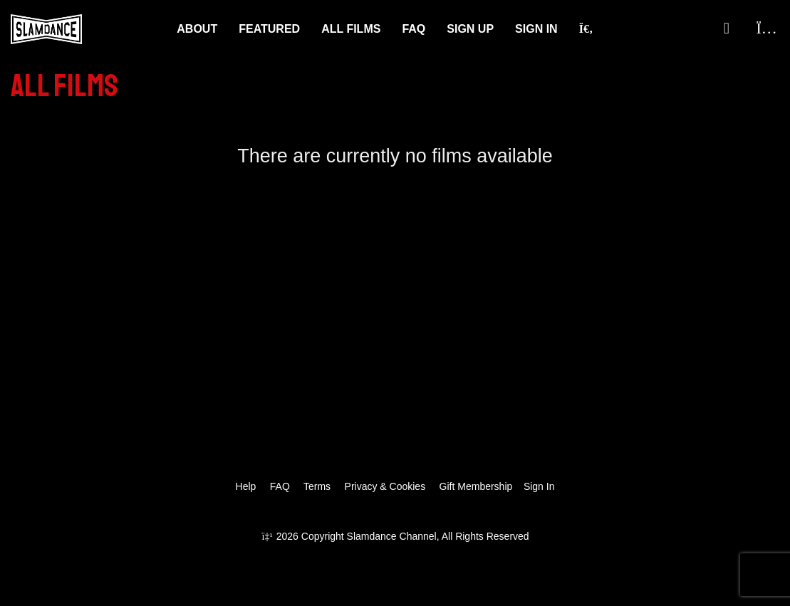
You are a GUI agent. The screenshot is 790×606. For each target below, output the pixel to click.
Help (246, 486)
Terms (317, 486)
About (197, 29)
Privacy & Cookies (385, 486)
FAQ (413, 29)
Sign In (536, 29)
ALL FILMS (350, 29)
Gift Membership (476, 486)
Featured (269, 29)
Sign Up (470, 29)
